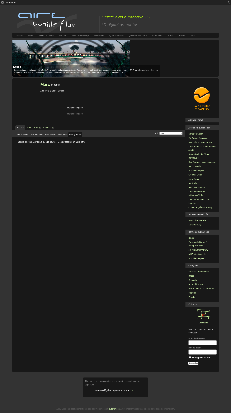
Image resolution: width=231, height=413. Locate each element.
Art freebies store (196, 284)
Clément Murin (195, 175)
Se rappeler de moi (199, 357)
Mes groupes (75, 134)
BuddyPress (113, 409)
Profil (29, 127)
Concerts (192, 280)
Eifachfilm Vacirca (196, 187)
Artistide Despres (196, 170)
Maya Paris (193, 179)
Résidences (99, 35)
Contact (181, 35)
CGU (192, 35)
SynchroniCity (194, 225)
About (30, 35)
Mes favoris (50, 134)
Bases (191, 276)
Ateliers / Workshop (80, 35)
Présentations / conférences (201, 288)
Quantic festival (116, 35)
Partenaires (157, 35)
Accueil (19, 35)
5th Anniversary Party (198, 250)
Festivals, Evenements (198, 271)
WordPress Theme (141, 409)
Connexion (11, 2)
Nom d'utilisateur (202, 341)
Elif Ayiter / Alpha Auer (198, 138)
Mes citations (37, 134)
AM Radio (192, 183)
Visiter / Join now (46, 35)
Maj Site (192, 293)
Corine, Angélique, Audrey (200, 207)
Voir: (157, 133)
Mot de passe (202, 351)
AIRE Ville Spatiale (197, 220)
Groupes (48, 127)
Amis (37, 127)
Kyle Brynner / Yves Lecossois (202, 162)
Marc (45, 84)
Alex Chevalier (195, 166)
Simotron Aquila (195, 134)
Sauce (17, 66)
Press (170, 35)
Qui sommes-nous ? (137, 35)
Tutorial (62, 35)
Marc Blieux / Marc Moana (200, 142)
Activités (20, 127)
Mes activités (22, 134)
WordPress (100, 409)
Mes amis (62, 134)
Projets (191, 297)
